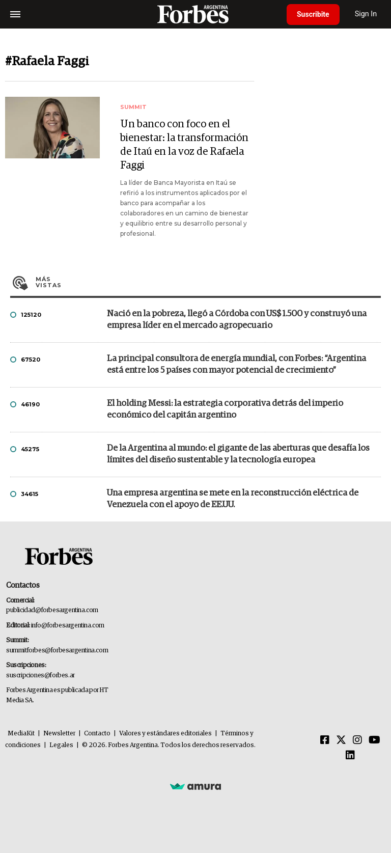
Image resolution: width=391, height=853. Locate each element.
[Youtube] (374, 740)
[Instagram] (357, 740)
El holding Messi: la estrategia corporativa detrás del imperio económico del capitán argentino (225, 409)
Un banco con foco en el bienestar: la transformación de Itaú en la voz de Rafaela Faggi (184, 145)
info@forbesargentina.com (67, 625)
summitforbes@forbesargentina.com (57, 650)
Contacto (97, 733)
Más (208, 282)
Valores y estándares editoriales (165, 733)
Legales (61, 745)
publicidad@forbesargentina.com (52, 610)
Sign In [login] (366, 14)
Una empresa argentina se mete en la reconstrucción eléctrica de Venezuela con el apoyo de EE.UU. (232, 499)
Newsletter (59, 733)
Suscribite (313, 14)
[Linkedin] (350, 755)
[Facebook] (324, 740)
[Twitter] (341, 740)
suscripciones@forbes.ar (40, 675)
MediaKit (21, 733)
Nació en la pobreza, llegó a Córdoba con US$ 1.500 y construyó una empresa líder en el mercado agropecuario (237, 320)
